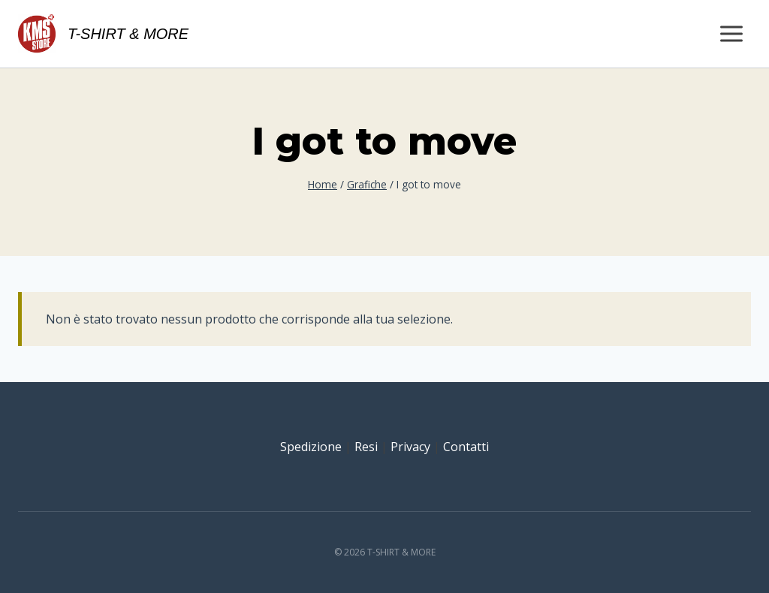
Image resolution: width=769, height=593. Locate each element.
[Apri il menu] (731, 33)
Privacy (410, 446)
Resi (366, 446)
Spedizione (311, 446)
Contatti (466, 446)
